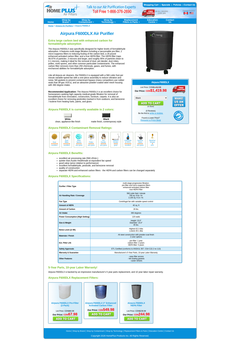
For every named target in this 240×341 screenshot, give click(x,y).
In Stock (150, 106)
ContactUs (170, 21)
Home (51, 22)
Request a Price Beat (151, 120)
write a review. (156, 113)
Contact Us (169, 331)
